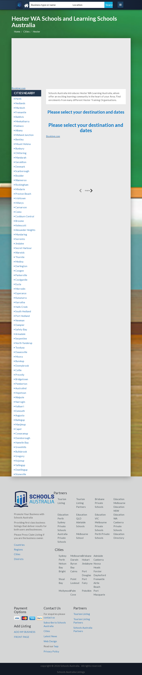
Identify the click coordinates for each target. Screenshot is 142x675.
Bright (62, 571)
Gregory (19, 456)
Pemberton (20, 383)
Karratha (19, 302)
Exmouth (19, 410)
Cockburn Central (24, 216)
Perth (17, 98)
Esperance (20, 293)
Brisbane (86, 555)
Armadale (19, 333)
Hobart (86, 559)
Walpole (19, 397)
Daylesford (100, 575)
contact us (49, 617)
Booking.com (18, 88)
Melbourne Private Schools (101, 526)
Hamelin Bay (21, 442)
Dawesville (20, 352)
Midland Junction (24, 134)
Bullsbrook (20, 451)
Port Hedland (22, 315)
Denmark (19, 166)
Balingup (19, 419)
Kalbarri (19, 406)
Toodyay (19, 347)
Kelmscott (20, 225)
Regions (18, 549)
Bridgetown (21, 379)
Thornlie (19, 257)
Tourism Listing (81, 613)
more (89, 191)
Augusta (19, 415)
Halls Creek (21, 306)
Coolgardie (20, 279)
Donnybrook (21, 365)
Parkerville (20, 275)
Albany (18, 130)
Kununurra (20, 297)
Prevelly (19, 374)
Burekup (19, 361)
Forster (98, 571)
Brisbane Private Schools (99, 503)
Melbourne (76, 555)
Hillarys (19, 202)
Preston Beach (22, 193)
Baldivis (19, 116)
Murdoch (19, 107)
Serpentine (20, 338)
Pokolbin (86, 590)
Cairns (73, 571)
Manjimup (20, 424)
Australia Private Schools (62, 538)
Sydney (62, 555)
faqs (56, 646)
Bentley (19, 139)
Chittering (20, 153)
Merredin (19, 288)
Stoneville (20, 474)
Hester (36, 31)
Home (17, 31)
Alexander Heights (24, 229)
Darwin (74, 559)
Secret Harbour (23, 248)
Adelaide (98, 555)
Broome (19, 220)
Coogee (19, 270)
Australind (20, 388)
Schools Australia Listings (71, 671)
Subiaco (19, 125)
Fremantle (20, 112)
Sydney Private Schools (62, 526)
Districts (19, 559)
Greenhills (20, 447)
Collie (18, 370)
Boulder (19, 175)
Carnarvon (20, 207)
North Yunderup (23, 343)
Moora (18, 356)
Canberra (99, 559)
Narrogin (19, 401)
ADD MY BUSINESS (24, 631)
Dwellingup (21, 469)
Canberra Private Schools (118, 526)
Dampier (19, 324)
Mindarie (19, 189)
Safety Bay (20, 329)
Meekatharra (21, 121)
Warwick (19, 252)
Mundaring (20, 234)
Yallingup (19, 465)
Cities (26, 31)
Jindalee (19, 243)
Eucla (17, 284)
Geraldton (20, 162)
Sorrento (19, 238)
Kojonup (19, 460)
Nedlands (19, 103)
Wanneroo (20, 180)
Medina (18, 261)
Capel (17, 428)
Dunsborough (22, 438)
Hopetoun (20, 392)
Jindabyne (87, 563)
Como (18, 211)
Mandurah (20, 157)
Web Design (50, 641)
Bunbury (19, 148)
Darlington (20, 266)
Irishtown (20, 198)
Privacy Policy (51, 651)
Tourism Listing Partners (81, 503)
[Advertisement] (71, 62)
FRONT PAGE (21, 636)
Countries (19, 544)
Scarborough (21, 171)
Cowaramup (21, 433)
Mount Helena (22, 143)
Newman (19, 320)
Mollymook (65, 590)
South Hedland (22, 311)
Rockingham (21, 184)
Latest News (50, 636)
